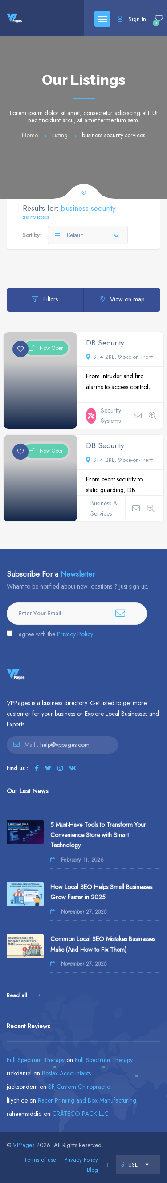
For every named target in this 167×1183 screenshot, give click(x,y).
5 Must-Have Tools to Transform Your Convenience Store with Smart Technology (98, 835)
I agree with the (50, 634)
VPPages (23, 1145)
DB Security (105, 342)
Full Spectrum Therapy (36, 1059)
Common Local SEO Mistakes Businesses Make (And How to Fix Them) (102, 944)
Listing (60, 135)
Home (30, 135)
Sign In (132, 19)
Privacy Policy (75, 634)
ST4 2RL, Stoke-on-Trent (119, 357)
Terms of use (40, 1159)
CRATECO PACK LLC (80, 1113)
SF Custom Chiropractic (79, 1086)
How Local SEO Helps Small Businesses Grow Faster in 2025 (101, 892)
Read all (23, 995)
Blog (92, 1170)
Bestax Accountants (66, 1073)
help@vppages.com (65, 744)
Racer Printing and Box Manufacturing (87, 1100)
